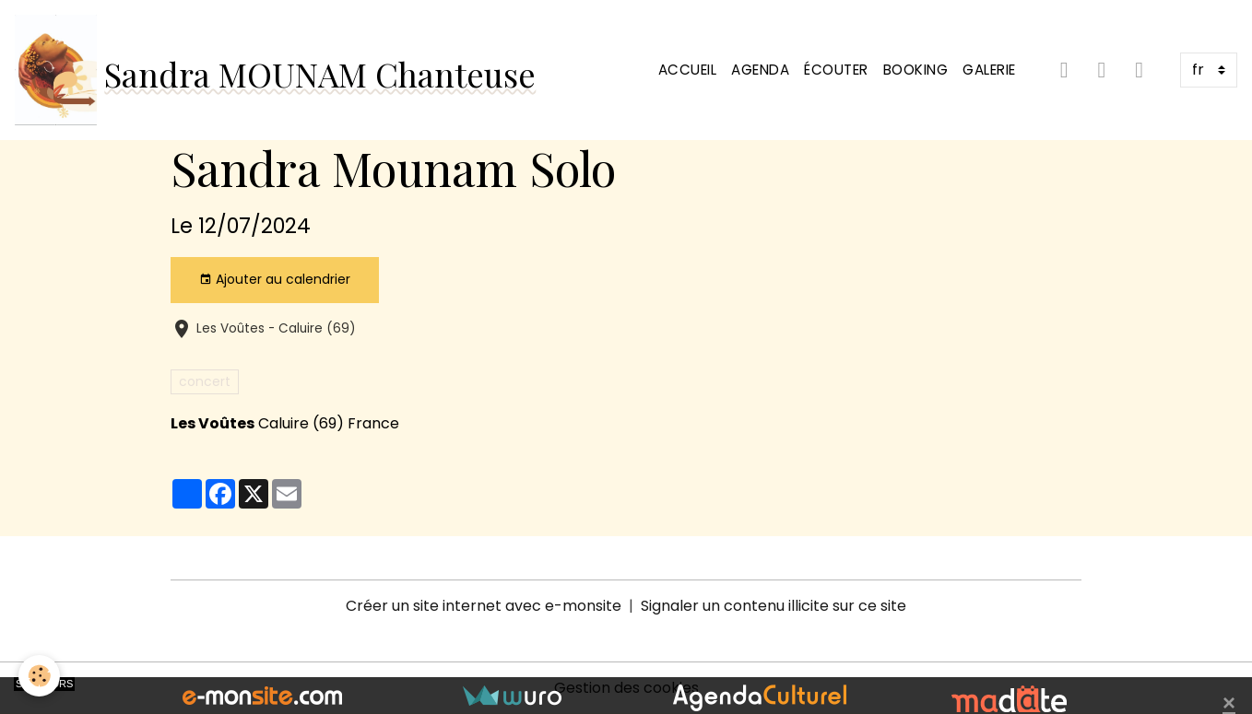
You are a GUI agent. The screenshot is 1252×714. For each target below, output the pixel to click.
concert (204, 381)
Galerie (989, 69)
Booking (916, 69)
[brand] (275, 70)
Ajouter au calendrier (274, 279)
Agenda (760, 69)
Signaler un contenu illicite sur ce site (773, 605)
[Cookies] (39, 675)
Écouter (836, 69)
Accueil (687, 69)
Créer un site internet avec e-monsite (483, 605)
